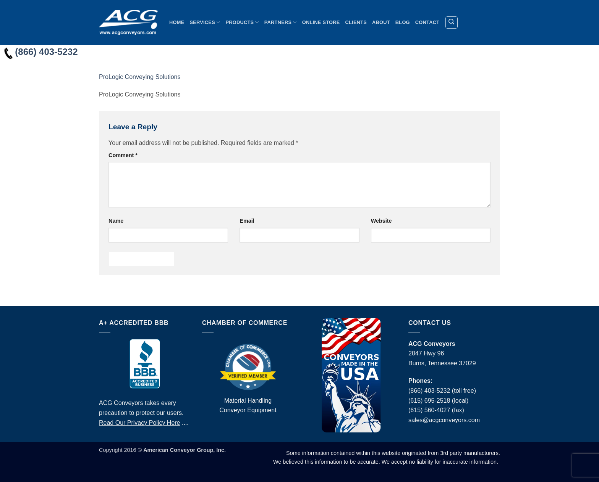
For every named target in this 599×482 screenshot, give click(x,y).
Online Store (321, 22)
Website (381, 221)
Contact (427, 22)
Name (115, 221)
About (381, 22)
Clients (356, 22)
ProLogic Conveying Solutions (139, 77)
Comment (123, 155)
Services (204, 22)
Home (176, 22)
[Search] (451, 22)
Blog (402, 22)
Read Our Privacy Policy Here (139, 422)
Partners (280, 22)
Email (247, 221)
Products (242, 22)
